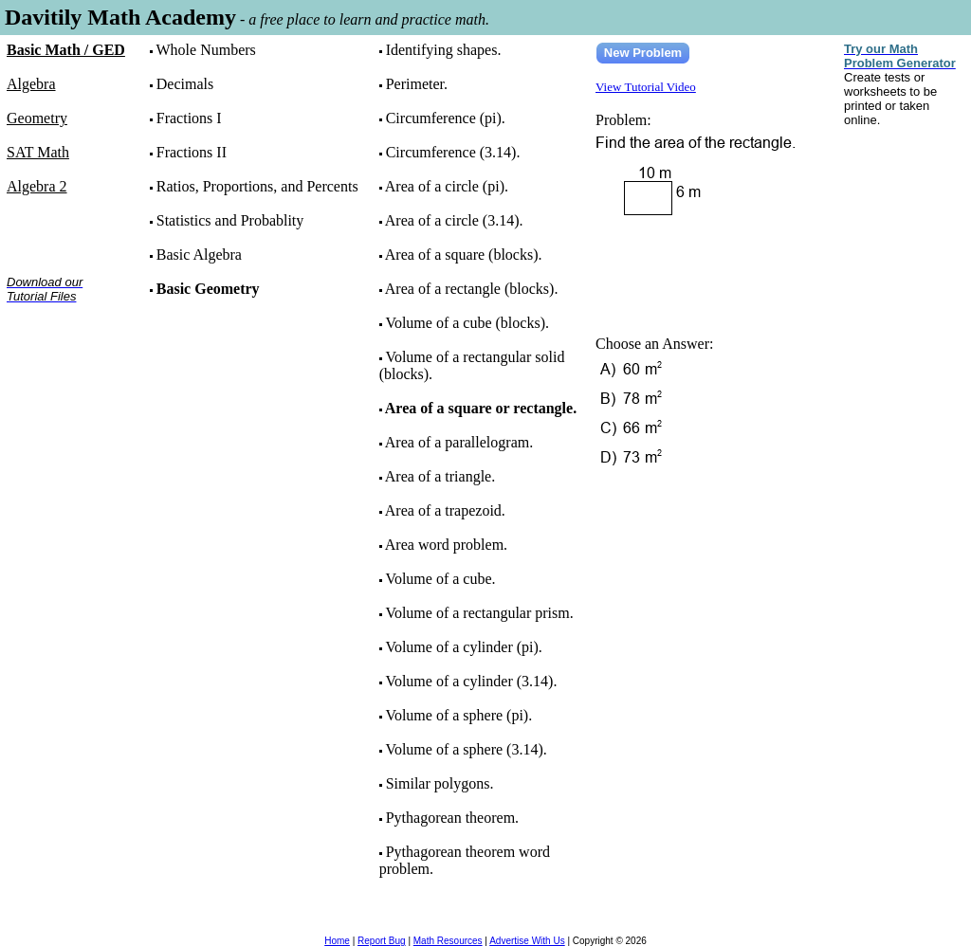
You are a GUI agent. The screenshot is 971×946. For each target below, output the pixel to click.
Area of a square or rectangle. (481, 408)
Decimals (184, 84)
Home (337, 941)
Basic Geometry (208, 289)
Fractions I (189, 118)
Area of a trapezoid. (445, 510)
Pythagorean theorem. (452, 818)
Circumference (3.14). (453, 152)
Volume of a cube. (440, 579)
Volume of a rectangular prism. (479, 613)
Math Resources (448, 941)
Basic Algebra (199, 254)
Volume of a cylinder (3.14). (471, 681)
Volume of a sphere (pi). (458, 715)
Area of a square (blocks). (463, 254)
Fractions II (191, 152)
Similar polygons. (440, 783)
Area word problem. (446, 545)
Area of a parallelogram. (459, 442)
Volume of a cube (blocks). (467, 323)
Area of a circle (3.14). (454, 220)
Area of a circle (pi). (446, 186)
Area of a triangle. (440, 476)
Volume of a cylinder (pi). (463, 647)
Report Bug (381, 941)
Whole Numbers (205, 50)
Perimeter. (417, 84)
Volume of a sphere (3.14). (465, 749)
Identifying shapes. (444, 50)
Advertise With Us (526, 941)
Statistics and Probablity (230, 220)
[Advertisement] (66, 377)
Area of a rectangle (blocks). (472, 289)
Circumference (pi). (445, 118)
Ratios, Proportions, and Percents (257, 186)
